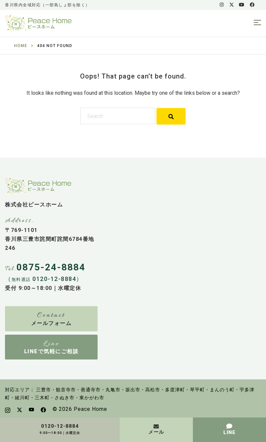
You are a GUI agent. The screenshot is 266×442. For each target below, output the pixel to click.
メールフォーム (51, 323)
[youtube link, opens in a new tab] (241, 4)
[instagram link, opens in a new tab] (221, 4)
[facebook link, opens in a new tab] (251, 4)
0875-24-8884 (51, 267)
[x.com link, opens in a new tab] (231, 4)
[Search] (171, 116)
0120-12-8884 (60, 426)
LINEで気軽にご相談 (51, 351)
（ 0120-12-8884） (44, 278)
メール (156, 432)
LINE (229, 432)
